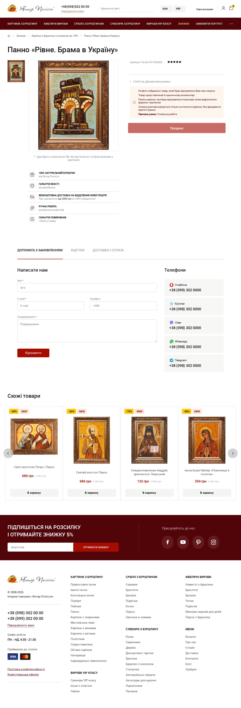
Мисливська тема (82, 623)
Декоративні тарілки (139, 653)
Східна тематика (81, 644)
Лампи (75, 691)
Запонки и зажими (138, 617)
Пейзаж (76, 606)
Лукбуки (190, 669)
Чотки (189, 601)
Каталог (190, 637)
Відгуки (77, 250)
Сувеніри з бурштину (125, 23)
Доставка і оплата (108, 250)
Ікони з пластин (81, 686)
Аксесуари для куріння (141, 680)
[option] (40, 253)
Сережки (131, 584)
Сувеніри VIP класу (83, 680)
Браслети (132, 590)
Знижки (183, 23)
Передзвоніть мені (72, 11)
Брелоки (131, 658)
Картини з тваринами (85, 617)
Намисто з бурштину (199, 584)
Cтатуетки (132, 669)
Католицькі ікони (82, 595)
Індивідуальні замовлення (88, 661)
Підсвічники (134, 686)
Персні (130, 612)
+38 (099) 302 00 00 (25, 618)
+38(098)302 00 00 (75, 6)
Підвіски (131, 601)
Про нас (190, 642)
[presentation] (8, 453)
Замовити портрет (209, 23)
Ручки (129, 637)
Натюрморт (78, 655)
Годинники (133, 642)
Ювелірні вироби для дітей (203, 612)
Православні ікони (83, 584)
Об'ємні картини (81, 650)
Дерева (131, 648)
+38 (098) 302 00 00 (25, 613)
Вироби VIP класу (159, 23)
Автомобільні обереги (140, 675)
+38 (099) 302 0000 (185, 289)
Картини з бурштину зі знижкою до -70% (55, 35)
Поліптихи (78, 639)
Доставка (191, 653)
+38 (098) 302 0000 (185, 308)
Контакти (191, 658)
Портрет (76, 601)
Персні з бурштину (197, 617)
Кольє (130, 606)
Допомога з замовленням (40, 250)
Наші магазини (202, 9)
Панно (75, 612)
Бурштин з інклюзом (139, 664)
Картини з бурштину (22, 23)
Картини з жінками (83, 628)
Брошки (131, 595)
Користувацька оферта (23, 674)
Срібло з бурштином (89, 23)
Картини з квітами (83, 633)
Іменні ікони (79, 590)
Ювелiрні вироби (56, 23)
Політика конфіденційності (26, 669)
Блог (188, 664)
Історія (189, 648)
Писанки (131, 691)
